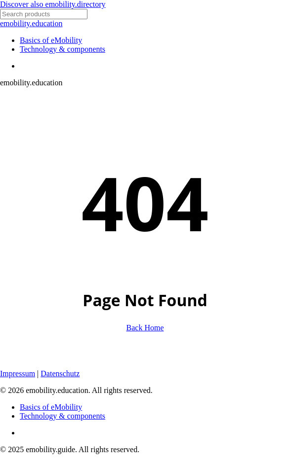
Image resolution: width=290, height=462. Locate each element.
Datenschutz (60, 373)
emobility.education (31, 23)
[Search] (43, 14)
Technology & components (62, 416)
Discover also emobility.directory (53, 4)
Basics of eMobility (51, 407)
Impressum (17, 373)
